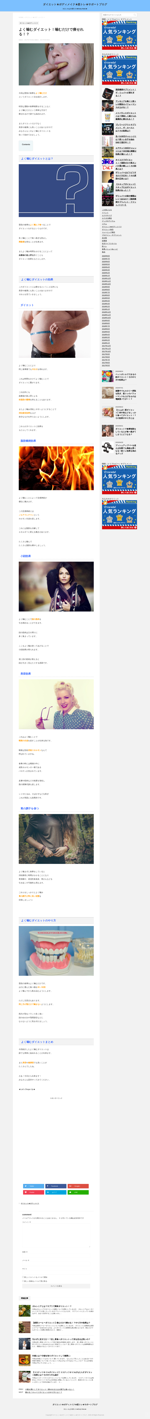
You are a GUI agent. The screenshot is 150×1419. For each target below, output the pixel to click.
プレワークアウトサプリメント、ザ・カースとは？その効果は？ (126, 128)
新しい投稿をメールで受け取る (35, 1281)
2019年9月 (106, 287)
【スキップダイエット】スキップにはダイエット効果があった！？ (126, 187)
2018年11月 (106, 315)
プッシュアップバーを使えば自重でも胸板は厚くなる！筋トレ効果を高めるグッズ (125, 449)
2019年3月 (106, 304)
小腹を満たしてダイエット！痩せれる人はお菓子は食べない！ (49, 1389)
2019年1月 (106, 309)
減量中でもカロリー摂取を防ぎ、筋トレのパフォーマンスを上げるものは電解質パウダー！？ (125, 395)
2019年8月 (106, 290)
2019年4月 (106, 301)
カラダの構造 (107, 218)
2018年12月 (106, 312)
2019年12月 (106, 278)
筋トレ (104, 246)
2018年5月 (106, 332)
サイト (24, 1269)
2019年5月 (106, 298)
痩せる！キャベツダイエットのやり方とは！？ (43, 1392)
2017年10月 (106, 351)
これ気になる (107, 210)
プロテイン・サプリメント (112, 235)
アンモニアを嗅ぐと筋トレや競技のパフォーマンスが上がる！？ (126, 104)
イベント (105, 213)
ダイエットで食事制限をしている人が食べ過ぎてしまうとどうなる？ (125, 431)
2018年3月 (106, 337)
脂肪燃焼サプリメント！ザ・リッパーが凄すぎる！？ (126, 93)
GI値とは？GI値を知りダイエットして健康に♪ (51, 1356)
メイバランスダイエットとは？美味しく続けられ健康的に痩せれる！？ (126, 116)
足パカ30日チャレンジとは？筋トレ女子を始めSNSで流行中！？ (126, 139)
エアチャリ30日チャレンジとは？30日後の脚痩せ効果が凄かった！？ (126, 151)
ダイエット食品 (107, 229)
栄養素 (104, 241)
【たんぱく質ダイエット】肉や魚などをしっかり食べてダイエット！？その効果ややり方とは (125, 414)
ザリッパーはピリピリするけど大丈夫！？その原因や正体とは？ (126, 176)
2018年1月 (106, 343)
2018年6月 (106, 329)
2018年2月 (106, 340)
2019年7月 (106, 292)
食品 (103, 252)
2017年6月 (106, 363)
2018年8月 (106, 323)
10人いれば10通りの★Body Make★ (75, 1409)
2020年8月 (106, 256)
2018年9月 (106, 320)
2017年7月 (106, 360)
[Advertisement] (36, 1114)
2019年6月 (106, 295)
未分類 (104, 238)
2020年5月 (106, 264)
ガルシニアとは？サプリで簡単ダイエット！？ (52, 1306)
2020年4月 (106, 267)
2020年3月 (106, 270)
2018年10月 (106, 318)
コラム (104, 224)
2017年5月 (106, 365)
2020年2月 (106, 273)
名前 (25, 1252)
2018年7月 (106, 326)
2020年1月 (106, 275)
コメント (26, 1222)
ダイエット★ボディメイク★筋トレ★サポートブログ (75, 4)
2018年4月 (106, 334)
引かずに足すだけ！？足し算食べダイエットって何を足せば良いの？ (61, 1339)
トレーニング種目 (108, 232)
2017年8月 (106, 357)
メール (25, 1260)
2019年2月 (106, 306)
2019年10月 (106, 284)
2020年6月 (106, 261)
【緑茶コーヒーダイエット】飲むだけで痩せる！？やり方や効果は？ (61, 1323)
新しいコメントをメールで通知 (35, 1277)
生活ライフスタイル (109, 243)
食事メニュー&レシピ (110, 249)
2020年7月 (106, 259)
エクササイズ (107, 215)
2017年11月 (106, 349)
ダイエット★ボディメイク (30, 1203)
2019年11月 (106, 281)
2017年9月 (106, 354)
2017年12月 (106, 346)
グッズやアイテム (108, 221)
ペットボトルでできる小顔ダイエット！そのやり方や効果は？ (125, 377)
